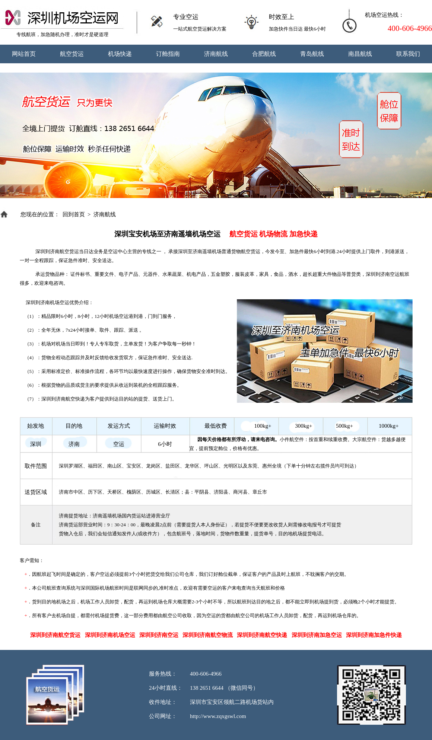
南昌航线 (360, 54)
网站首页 (24, 54)
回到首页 (74, 214)
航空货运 (72, 54)
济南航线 (216, 54)
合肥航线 (264, 54)
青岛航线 (312, 54)
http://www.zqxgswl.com (218, 716)
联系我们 (408, 54)
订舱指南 (168, 54)
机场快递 (120, 54)
